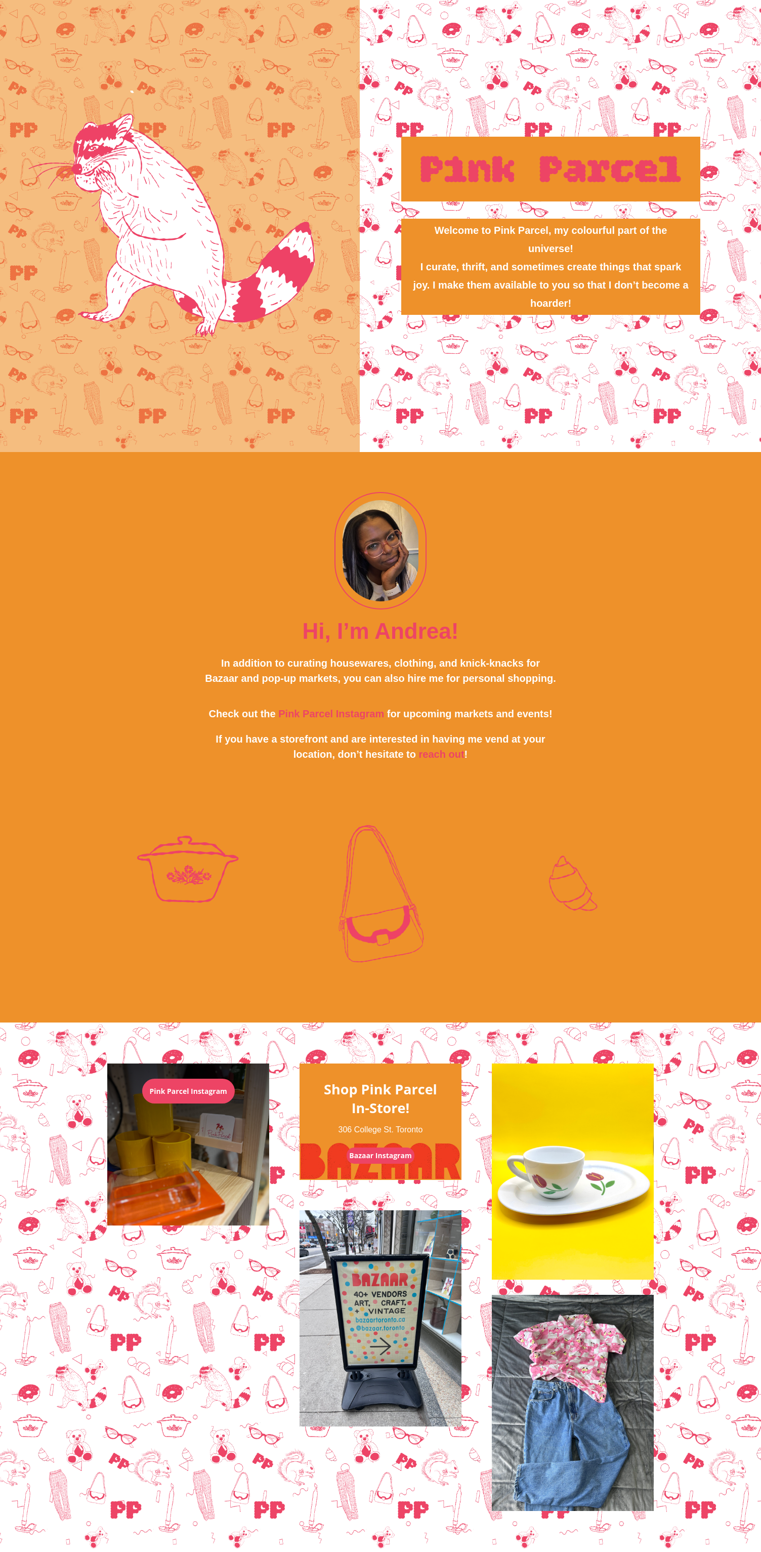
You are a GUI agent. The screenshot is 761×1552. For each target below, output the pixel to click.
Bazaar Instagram (380, 1155)
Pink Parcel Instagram (331, 713)
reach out (441, 754)
